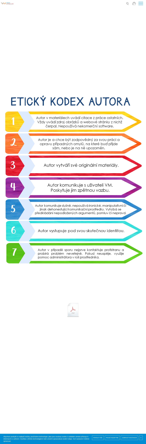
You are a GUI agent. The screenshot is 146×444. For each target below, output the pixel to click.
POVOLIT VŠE (97, 438)
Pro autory (8, 386)
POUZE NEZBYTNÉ (112, 438)
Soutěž (7, 370)
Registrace (8, 375)
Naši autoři (8, 373)
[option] (73, 282)
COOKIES (8, 382)
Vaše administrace (11, 377)
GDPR (6, 379)
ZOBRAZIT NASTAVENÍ (129, 438)
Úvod (6, 368)
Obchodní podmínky (12, 384)
